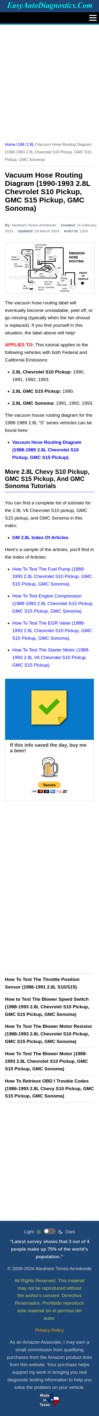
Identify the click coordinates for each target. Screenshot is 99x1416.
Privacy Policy (49, 1330)
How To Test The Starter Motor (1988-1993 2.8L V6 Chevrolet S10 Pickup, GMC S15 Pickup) (51, 657)
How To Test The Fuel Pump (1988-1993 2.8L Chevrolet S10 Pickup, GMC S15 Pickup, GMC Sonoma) (52, 576)
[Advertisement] (49, 81)
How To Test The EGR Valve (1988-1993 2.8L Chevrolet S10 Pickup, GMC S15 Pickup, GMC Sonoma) (52, 630)
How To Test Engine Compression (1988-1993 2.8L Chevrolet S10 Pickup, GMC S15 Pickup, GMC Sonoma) (52, 603)
